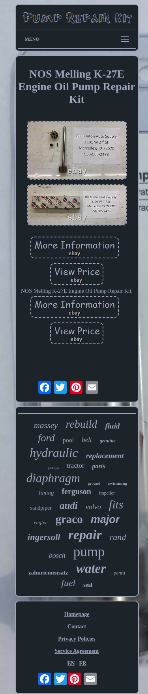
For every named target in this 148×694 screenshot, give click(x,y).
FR (82, 663)
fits (116, 504)
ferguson (76, 491)
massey (46, 425)
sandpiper (41, 508)
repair (85, 534)
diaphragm (53, 478)
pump (89, 551)
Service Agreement (76, 651)
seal (87, 585)
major (105, 519)
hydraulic (54, 453)
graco (68, 519)
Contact (76, 627)
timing (46, 492)
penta (119, 573)
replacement (105, 455)
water (91, 568)
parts (98, 466)
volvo (93, 507)
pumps (54, 467)
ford (46, 438)
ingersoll (44, 537)
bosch (57, 555)
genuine (108, 441)
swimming (117, 483)
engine (41, 522)
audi (69, 505)
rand (118, 537)
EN (71, 663)
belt (87, 440)
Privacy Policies (76, 639)
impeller (107, 493)
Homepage (77, 614)
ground (94, 483)
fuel (68, 583)
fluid (112, 426)
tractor (75, 465)
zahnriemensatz (48, 572)
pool (68, 440)
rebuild (81, 424)
